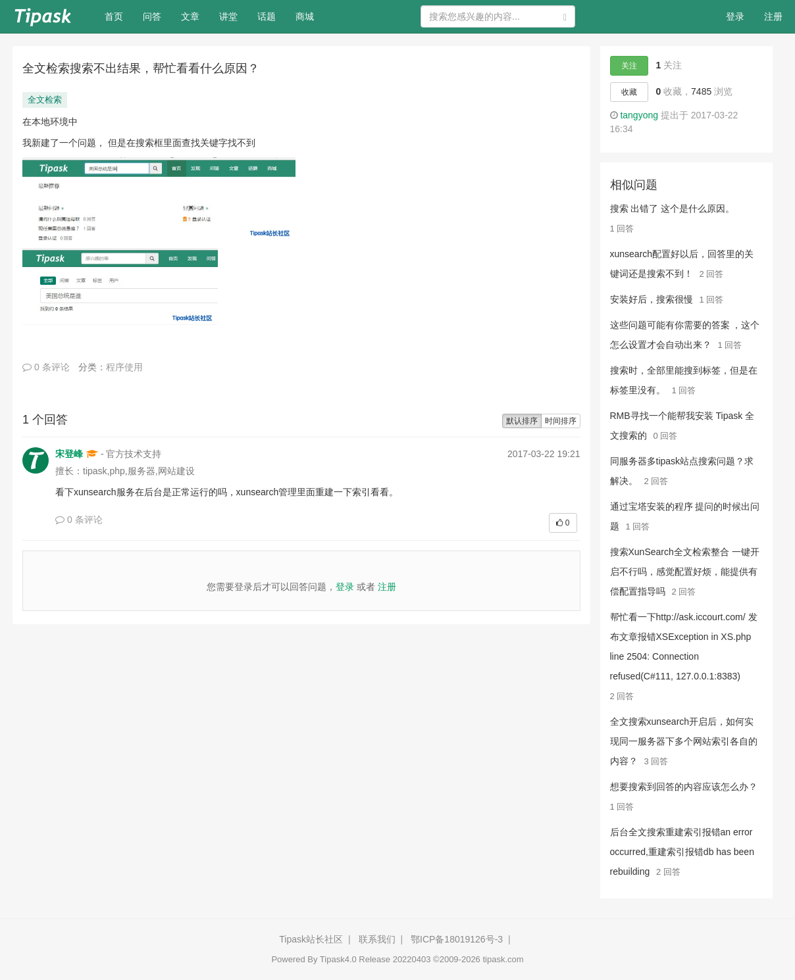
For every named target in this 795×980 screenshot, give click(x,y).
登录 (735, 16)
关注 (629, 65)
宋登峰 (69, 454)
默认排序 (522, 421)
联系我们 (377, 939)
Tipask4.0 (338, 959)
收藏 (629, 92)
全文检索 (45, 100)
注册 (773, 16)
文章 (190, 16)
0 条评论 (46, 367)
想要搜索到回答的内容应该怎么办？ (683, 786)
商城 (304, 16)
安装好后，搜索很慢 (651, 299)
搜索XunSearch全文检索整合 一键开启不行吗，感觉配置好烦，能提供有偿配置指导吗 (684, 572)
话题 (266, 16)
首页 (119, 15)
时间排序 (561, 421)
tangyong (639, 115)
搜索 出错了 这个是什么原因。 (672, 208)
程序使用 (124, 367)
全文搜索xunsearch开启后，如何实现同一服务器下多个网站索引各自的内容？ (683, 741)
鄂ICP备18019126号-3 (457, 939)
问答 (152, 16)
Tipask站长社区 (311, 939)
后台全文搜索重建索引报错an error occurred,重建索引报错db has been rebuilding (682, 852)
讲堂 (228, 16)
